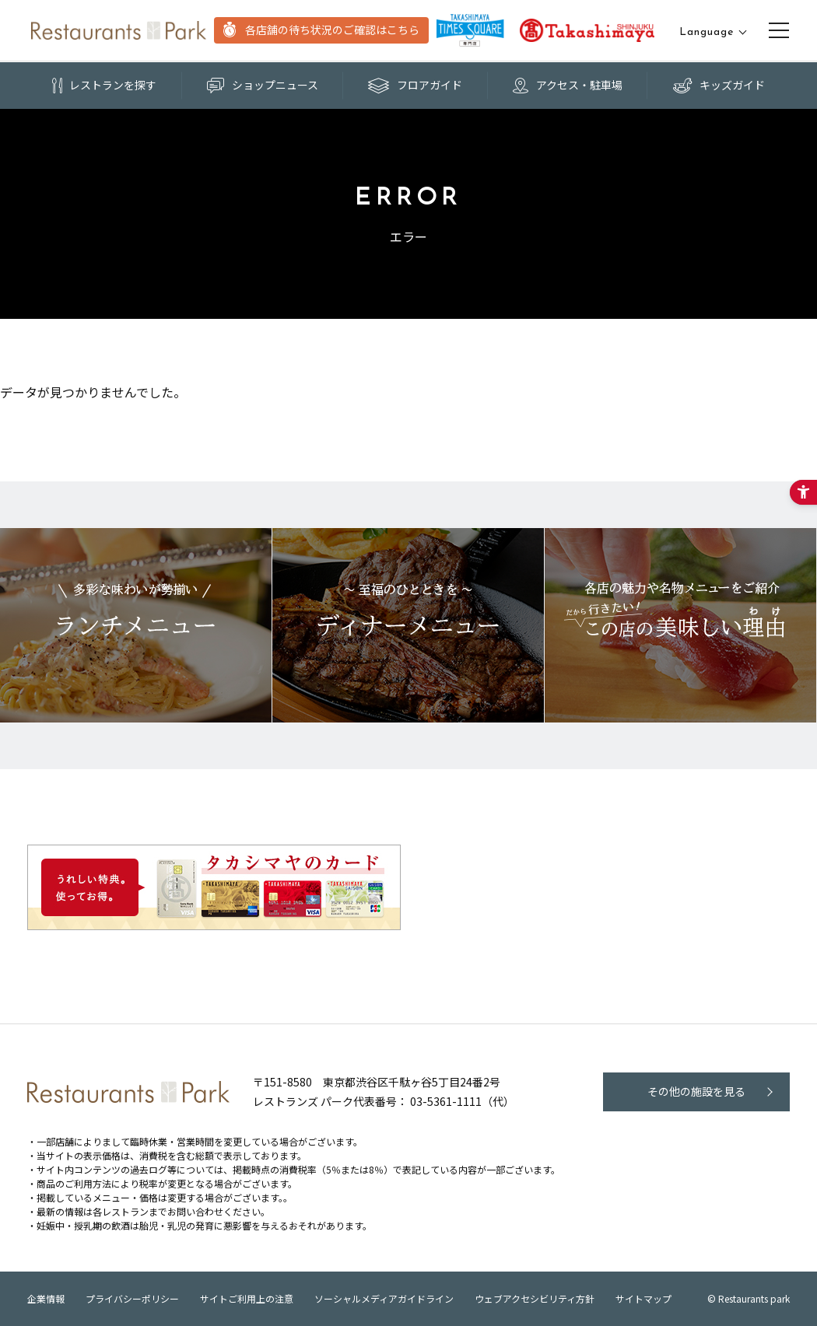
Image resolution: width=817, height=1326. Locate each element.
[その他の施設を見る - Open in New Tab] (696, 1091)
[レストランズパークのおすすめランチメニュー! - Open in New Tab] (136, 625)
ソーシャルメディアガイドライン (384, 1298)
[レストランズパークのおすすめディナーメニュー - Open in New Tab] (408, 625)
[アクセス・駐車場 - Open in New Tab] (568, 85)
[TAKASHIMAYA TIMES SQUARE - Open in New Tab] (470, 30)
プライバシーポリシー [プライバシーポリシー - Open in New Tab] (132, 1298)
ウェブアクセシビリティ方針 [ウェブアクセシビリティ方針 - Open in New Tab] (534, 1298)
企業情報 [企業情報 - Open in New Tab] (46, 1298)
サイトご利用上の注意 (246, 1298)
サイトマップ (643, 1298)
